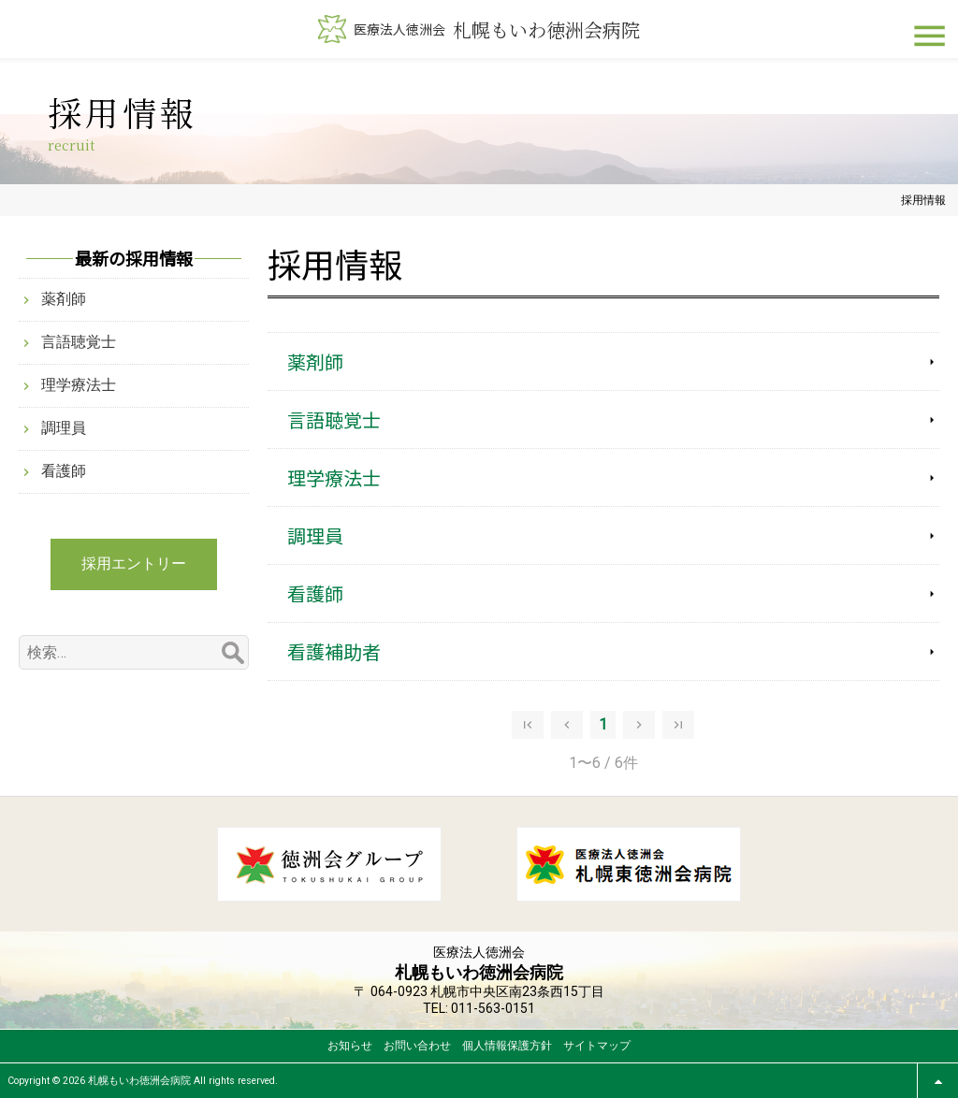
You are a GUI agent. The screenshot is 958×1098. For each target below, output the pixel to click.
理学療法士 (334, 477)
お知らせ (349, 1045)
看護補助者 (334, 651)
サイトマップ (597, 1045)
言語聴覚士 (334, 419)
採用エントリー (133, 563)
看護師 (315, 593)
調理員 (315, 535)
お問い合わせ (417, 1045)
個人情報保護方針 (507, 1045)
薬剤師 (315, 361)
